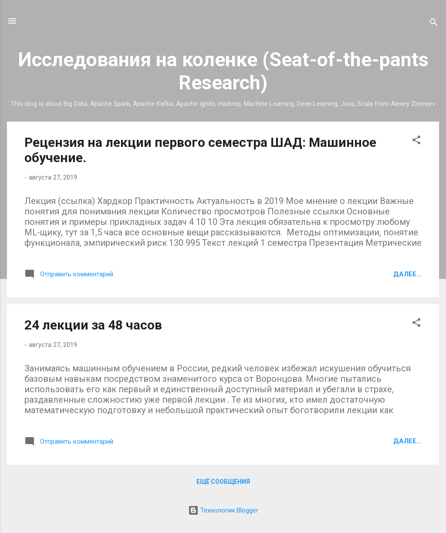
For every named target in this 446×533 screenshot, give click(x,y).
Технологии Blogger (223, 510)
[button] (416, 141)
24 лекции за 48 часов (93, 325)
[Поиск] (434, 23)
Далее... (407, 274)
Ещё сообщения (223, 481)
